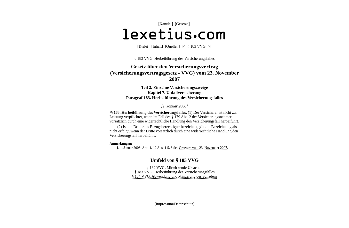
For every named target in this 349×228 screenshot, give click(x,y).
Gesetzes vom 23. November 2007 (203, 148)
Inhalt (157, 46)
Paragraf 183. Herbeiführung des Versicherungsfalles (174, 97)
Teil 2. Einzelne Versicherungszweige (174, 87)
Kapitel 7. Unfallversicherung (174, 92)
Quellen (172, 46)
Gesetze (182, 24)
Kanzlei (165, 24)
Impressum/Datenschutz (174, 204)
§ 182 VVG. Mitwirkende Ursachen (174, 168)
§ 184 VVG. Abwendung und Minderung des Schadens (174, 176)
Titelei (143, 46)
